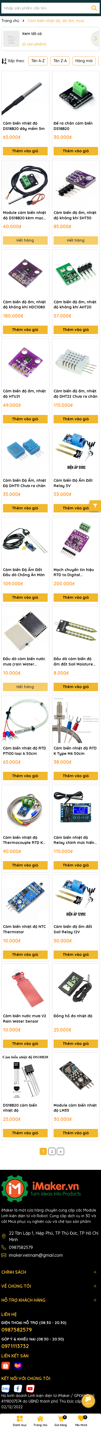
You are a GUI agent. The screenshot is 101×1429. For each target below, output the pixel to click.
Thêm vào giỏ (25, 151)
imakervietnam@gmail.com (36, 1255)
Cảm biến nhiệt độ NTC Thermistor (24, 929)
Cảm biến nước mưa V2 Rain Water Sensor (24, 1018)
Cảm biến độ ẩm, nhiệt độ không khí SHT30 (75, 215)
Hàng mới (84, 60)
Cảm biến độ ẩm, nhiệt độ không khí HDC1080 (24, 305)
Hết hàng (25, 240)
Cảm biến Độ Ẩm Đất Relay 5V (73, 483)
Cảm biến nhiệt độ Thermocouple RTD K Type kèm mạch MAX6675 (23, 840)
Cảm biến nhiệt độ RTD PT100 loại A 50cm (24, 751)
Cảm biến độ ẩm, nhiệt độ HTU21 (24, 394)
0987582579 (21, 1247)
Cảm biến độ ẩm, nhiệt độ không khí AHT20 (75, 305)
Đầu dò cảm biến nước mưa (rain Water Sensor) (24, 661)
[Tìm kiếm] (94, 8)
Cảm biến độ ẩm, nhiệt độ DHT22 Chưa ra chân (75, 394)
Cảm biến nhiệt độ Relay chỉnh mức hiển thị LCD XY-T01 (74, 840)
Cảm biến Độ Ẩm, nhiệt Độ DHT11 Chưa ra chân (24, 483)
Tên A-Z (38, 60)
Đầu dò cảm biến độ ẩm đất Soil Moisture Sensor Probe (73, 661)
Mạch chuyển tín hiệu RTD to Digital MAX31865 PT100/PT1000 (74, 572)
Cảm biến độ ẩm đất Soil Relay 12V (73, 929)
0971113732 (15, 1346)
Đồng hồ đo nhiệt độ (73, 1015)
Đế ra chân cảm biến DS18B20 (73, 126)
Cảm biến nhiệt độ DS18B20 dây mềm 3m (24, 126)
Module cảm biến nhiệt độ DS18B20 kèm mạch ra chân (24, 215)
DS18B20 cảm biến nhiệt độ (20, 1108)
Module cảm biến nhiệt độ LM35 (75, 1108)
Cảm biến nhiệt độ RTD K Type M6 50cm (75, 751)
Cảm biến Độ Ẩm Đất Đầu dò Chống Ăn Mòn (24, 572)
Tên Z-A (60, 60)
